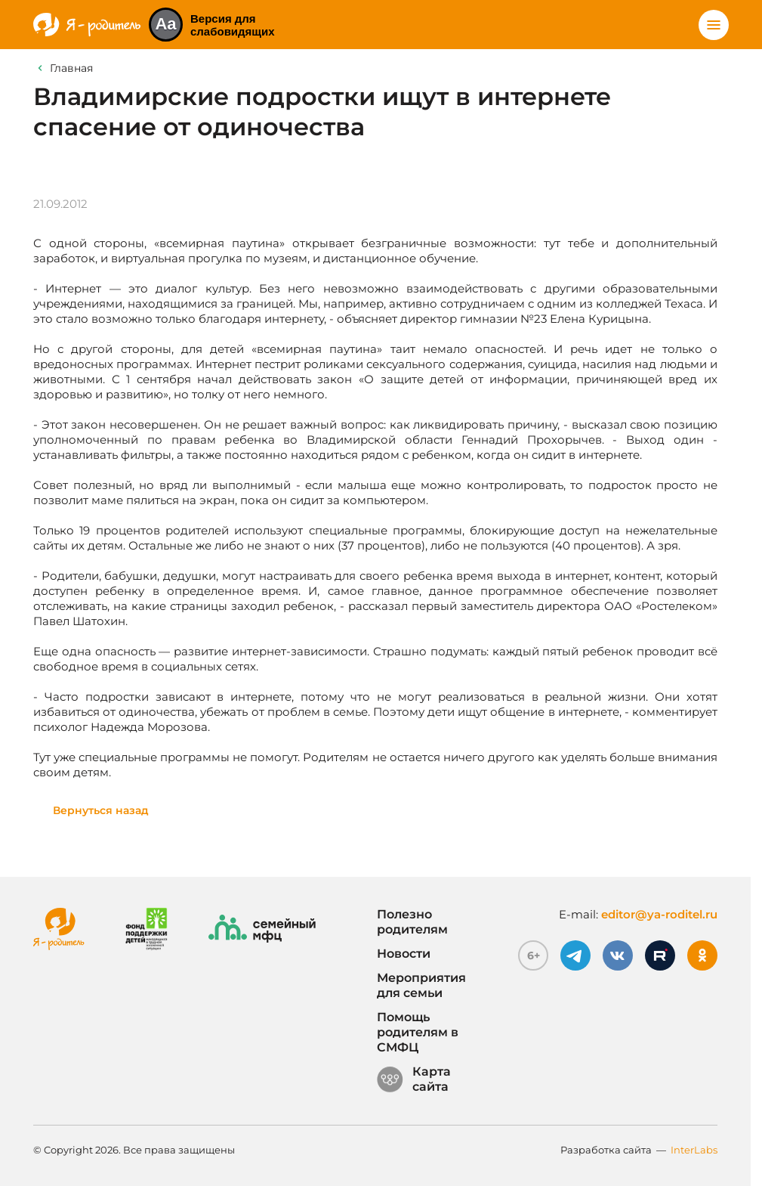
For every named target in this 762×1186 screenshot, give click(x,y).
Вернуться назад (101, 810)
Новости (403, 953)
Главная (71, 68)
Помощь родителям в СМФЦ (417, 1032)
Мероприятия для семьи (421, 985)
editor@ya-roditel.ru (659, 914)
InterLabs (694, 1150)
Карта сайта (414, 1079)
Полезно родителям (412, 922)
